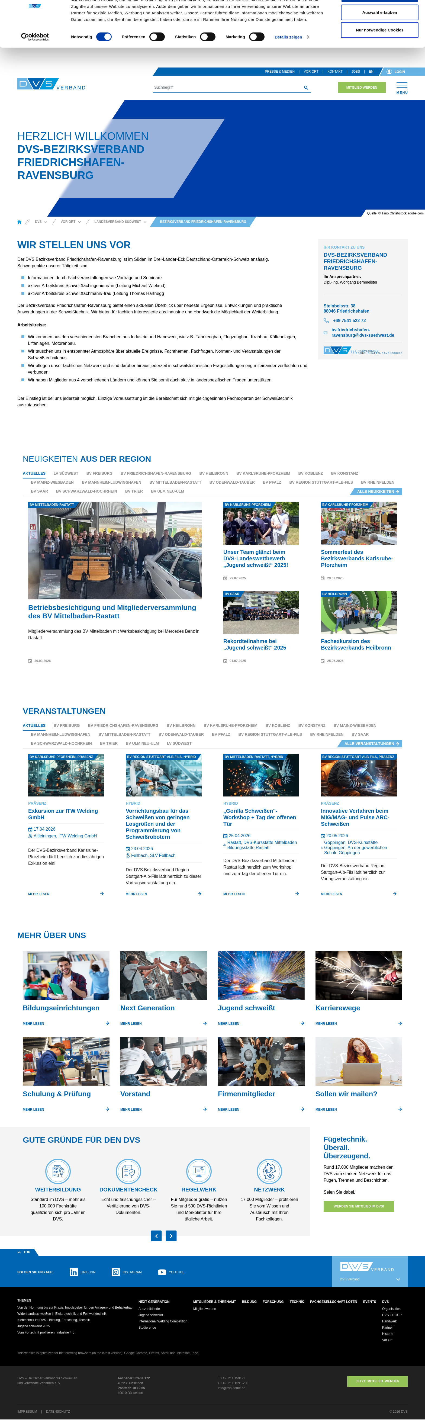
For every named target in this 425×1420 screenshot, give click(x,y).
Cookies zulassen (380, 14)
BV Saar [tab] (39, 491)
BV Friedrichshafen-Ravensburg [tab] (156, 473)
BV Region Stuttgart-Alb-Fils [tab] (321, 482)
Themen (24, 1300)
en (371, 71)
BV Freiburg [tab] (99, 473)
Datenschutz (58, 1412)
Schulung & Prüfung (57, 1094)
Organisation (391, 1309)
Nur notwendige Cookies (380, 49)
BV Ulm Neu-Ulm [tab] (167, 491)
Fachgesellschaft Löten (333, 1302)
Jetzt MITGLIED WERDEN (377, 1382)
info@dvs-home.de (231, 1388)
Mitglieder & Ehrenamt (214, 1302)
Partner (387, 1328)
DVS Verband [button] (350, 1279)
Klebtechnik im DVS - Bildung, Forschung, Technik (53, 1320)
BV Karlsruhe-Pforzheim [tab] (263, 473)
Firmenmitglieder (246, 1094)
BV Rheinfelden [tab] (377, 482)
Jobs (356, 71)
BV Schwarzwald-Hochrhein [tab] (86, 491)
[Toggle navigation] (402, 87)
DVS (385, 1302)
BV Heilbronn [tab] (213, 473)
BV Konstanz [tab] (344, 473)
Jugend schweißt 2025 (33, 1327)
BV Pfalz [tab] (272, 482)
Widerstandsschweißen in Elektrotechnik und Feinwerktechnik (62, 1314)
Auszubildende (149, 1309)
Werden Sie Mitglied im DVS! (359, 1206)
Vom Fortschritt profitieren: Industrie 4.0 (45, 1333)
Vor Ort (311, 71)
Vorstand (135, 1094)
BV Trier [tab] (134, 491)
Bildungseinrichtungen (61, 1008)
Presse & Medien (280, 71)
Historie (387, 1334)
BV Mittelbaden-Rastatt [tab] (175, 482)
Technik (297, 1302)
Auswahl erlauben (379, 32)
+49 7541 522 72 (349, 320)
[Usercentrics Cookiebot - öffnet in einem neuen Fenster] (35, 57)
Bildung (249, 1302)
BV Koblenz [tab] (310, 473)
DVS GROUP (392, 1316)
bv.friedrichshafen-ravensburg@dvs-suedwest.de (362, 332)
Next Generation (147, 1008)
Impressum (27, 1412)
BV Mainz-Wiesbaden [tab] (52, 482)
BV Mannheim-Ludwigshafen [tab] (111, 482)
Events (369, 1302)
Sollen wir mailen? (346, 1094)
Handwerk (389, 1322)
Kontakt (335, 71)
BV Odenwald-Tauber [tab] (232, 482)
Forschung (273, 1302)
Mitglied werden (361, 87)
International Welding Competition (163, 1322)
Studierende (147, 1328)
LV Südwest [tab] (66, 473)
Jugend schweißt (246, 1008)
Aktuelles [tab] (34, 473)
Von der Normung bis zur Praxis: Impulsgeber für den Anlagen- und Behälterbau (75, 1308)
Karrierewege (337, 1008)
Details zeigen (288, 56)
